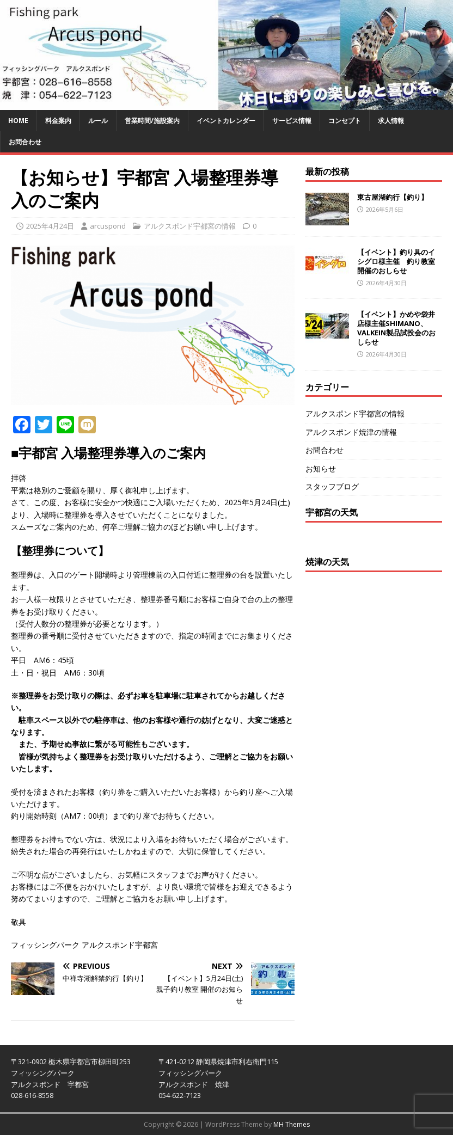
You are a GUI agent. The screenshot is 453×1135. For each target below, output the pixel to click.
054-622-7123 (179, 1095)
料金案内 (58, 120)
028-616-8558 (32, 1095)
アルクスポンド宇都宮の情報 (190, 226)
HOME (18, 120)
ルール (98, 120)
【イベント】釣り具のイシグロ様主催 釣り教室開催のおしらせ (396, 261)
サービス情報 (291, 120)
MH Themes (291, 1124)
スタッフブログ (332, 486)
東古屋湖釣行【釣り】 (392, 197)
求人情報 (391, 120)
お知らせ (320, 468)
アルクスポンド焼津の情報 (351, 432)
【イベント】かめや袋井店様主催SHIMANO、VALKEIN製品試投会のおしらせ (396, 328)
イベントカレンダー (226, 120)
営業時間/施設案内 (152, 120)
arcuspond (108, 226)
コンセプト (344, 120)
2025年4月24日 (50, 226)
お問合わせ (25, 141)
